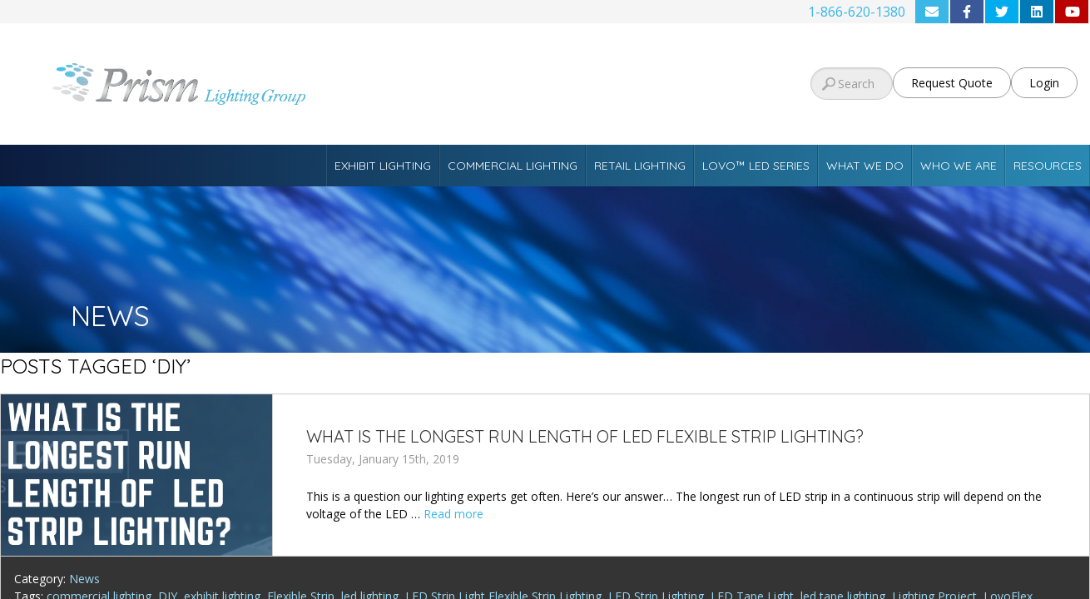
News (84, 579)
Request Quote (952, 83)
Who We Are (958, 165)
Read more (453, 514)
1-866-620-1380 (856, 11)
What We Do (865, 165)
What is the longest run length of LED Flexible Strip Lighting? (585, 436)
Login (1044, 83)
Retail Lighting (640, 165)
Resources (1047, 165)
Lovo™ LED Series (756, 165)
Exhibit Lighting (382, 165)
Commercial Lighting (512, 165)
